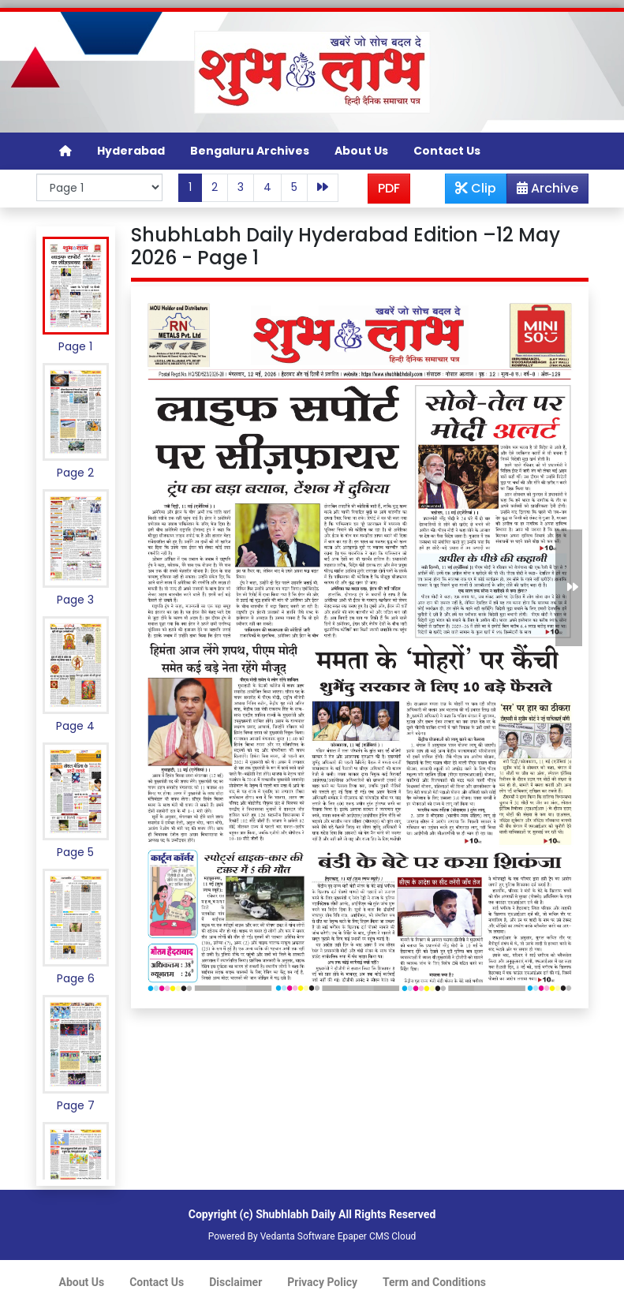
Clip (475, 188)
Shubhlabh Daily (295, 1214)
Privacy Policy (322, 1282)
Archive (542, 191)
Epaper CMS (364, 1236)
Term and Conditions (434, 1282)
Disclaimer (235, 1282)
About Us (361, 151)
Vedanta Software (297, 1236)
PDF (389, 188)
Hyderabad (131, 151)
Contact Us (446, 151)
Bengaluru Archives (249, 151)
